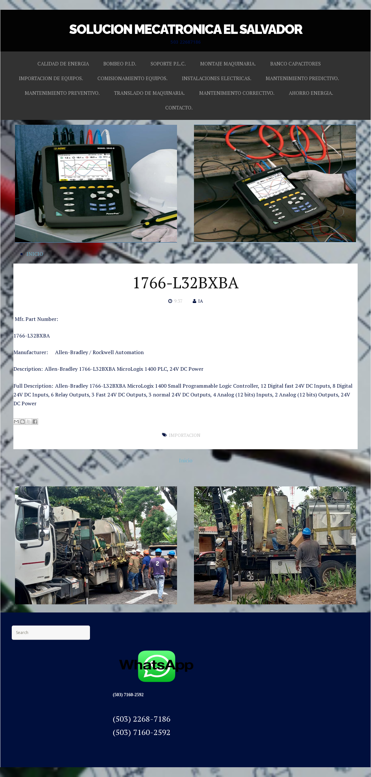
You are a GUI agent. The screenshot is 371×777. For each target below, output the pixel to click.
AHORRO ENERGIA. (311, 93)
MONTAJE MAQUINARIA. (228, 63)
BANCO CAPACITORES (295, 63)
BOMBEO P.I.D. (119, 63)
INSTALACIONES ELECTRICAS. (216, 78)
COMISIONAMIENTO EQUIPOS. (132, 78)
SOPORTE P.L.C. (168, 63)
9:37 (178, 301)
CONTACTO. (179, 107)
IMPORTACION (184, 435)
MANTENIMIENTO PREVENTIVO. (62, 93)
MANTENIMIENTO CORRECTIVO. (237, 93)
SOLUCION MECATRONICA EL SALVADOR (185, 29)
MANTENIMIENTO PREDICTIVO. (302, 78)
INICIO (34, 253)
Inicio (185, 460)
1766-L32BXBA (185, 282)
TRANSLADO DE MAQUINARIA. (149, 93)
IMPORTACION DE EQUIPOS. (51, 78)
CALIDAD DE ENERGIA (63, 63)
